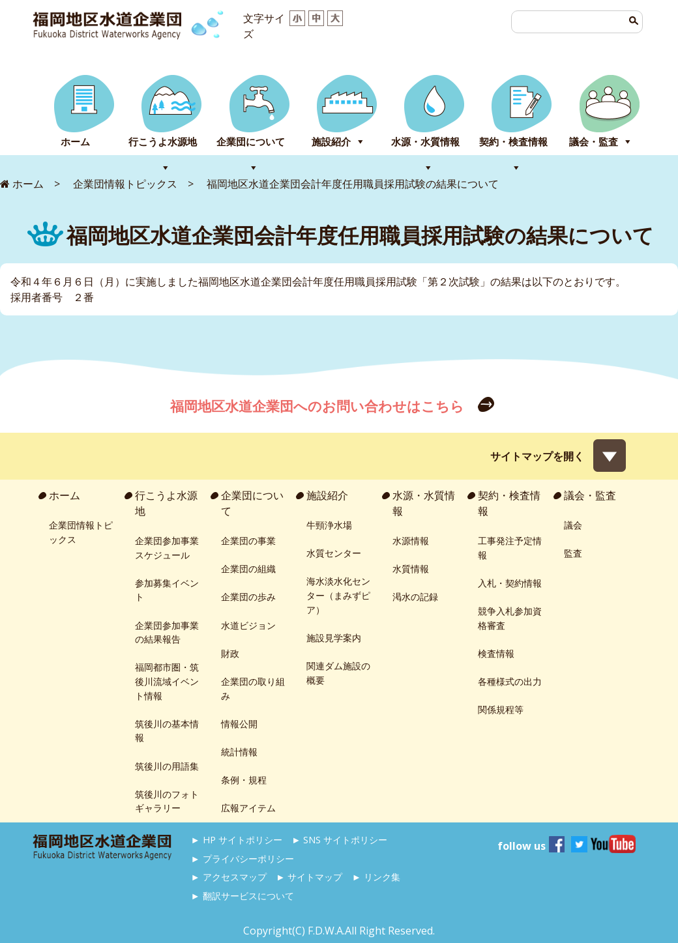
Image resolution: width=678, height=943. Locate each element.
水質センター (333, 553)
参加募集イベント (167, 590)
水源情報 (410, 540)
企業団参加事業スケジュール (167, 547)
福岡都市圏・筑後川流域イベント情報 (167, 681)
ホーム (75, 142)
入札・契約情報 (510, 583)
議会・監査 (593, 142)
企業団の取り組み (253, 688)
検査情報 (496, 653)
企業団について (250, 142)
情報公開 (239, 724)
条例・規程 (244, 780)
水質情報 (410, 568)
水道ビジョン (248, 625)
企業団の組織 (248, 568)
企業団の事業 (248, 540)
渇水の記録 (415, 596)
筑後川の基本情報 (167, 731)
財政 (230, 653)
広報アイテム (248, 808)
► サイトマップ (309, 877)
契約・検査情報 (513, 142)
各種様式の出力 (510, 681)
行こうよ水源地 (162, 142)
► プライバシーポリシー (242, 858)
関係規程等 (500, 709)
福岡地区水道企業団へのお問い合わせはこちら (318, 406)
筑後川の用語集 (167, 766)
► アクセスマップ (229, 877)
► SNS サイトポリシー (339, 840)
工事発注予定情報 (510, 547)
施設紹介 (331, 142)
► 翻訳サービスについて (242, 896)
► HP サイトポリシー (236, 840)
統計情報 (239, 752)
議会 (573, 525)
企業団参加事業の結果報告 (167, 632)
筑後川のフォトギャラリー (167, 801)
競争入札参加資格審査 (510, 618)
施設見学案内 (333, 637)
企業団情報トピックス (81, 532)
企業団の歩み (248, 596)
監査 (573, 553)
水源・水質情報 (425, 142)
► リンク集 (376, 877)
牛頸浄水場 (329, 525)
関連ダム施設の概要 (338, 673)
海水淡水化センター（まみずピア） (338, 595)
